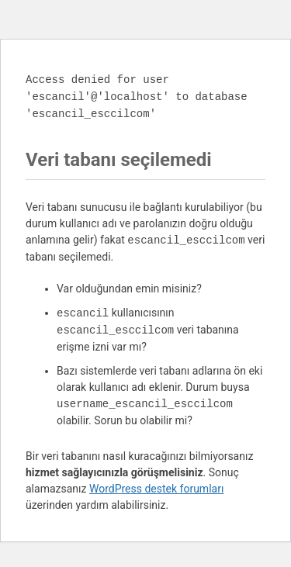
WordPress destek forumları (156, 488)
